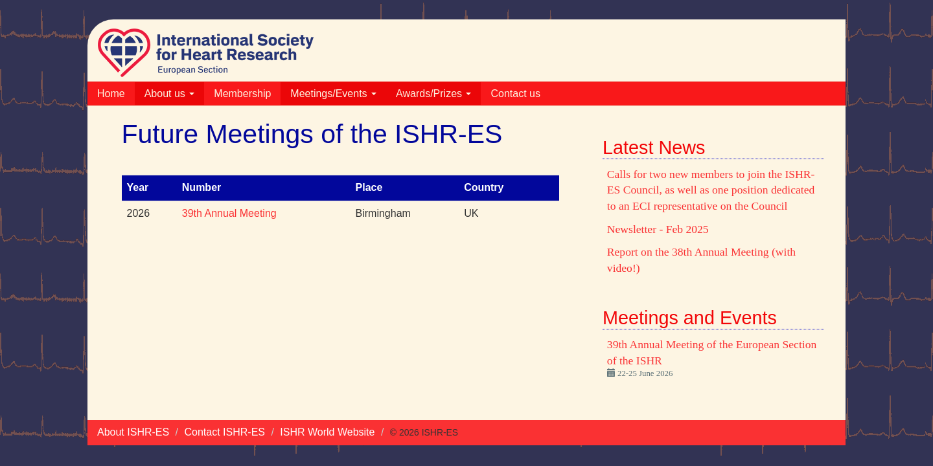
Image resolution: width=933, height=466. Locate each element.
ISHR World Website (327, 432)
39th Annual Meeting (229, 213)
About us (169, 93)
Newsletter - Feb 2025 (658, 229)
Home (111, 93)
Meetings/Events (333, 93)
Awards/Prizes (433, 93)
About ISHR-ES (133, 432)
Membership (242, 93)
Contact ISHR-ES (225, 432)
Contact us (515, 93)
